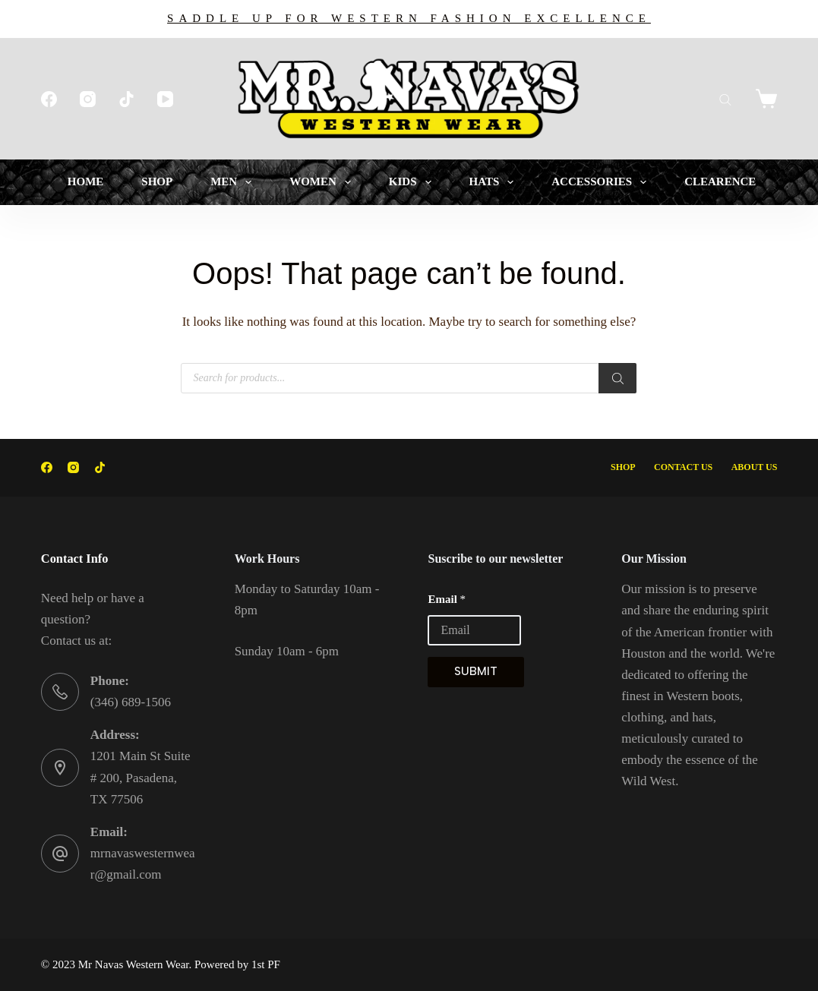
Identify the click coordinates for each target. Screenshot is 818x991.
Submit (475, 671)
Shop (621, 467)
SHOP (156, 181)
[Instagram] (88, 99)
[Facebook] (49, 99)
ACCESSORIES (601, 182)
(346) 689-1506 (130, 702)
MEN (233, 182)
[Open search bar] (725, 99)
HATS (494, 182)
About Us (754, 467)
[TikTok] (126, 99)
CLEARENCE (720, 181)
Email (447, 599)
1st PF (264, 964)
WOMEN (323, 182)
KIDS (413, 182)
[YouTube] (165, 99)
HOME (86, 181)
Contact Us (682, 467)
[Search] (617, 378)
